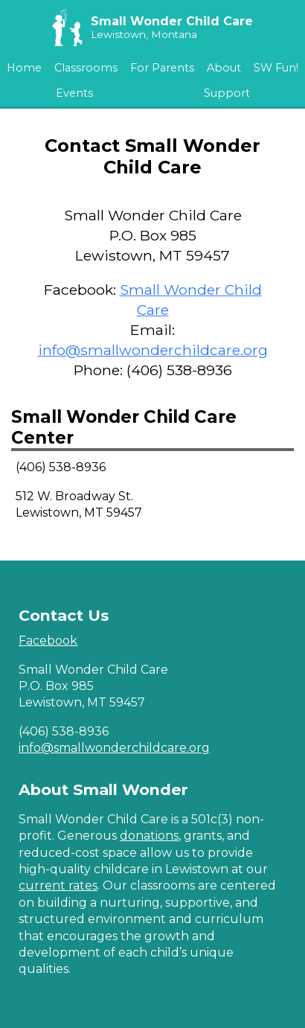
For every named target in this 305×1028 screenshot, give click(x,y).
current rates (58, 885)
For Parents (162, 67)
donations (149, 836)
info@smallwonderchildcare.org (153, 350)
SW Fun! (276, 67)
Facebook (48, 640)
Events (74, 93)
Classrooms (86, 67)
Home (24, 67)
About (224, 67)
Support (227, 93)
